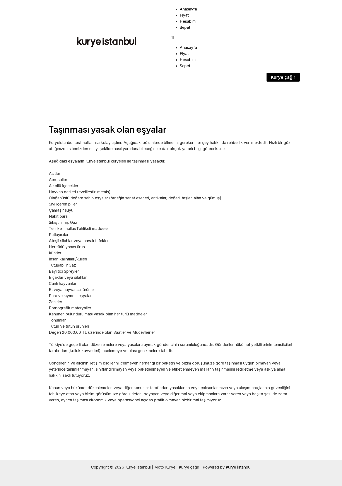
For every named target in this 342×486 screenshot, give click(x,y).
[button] (235, 37)
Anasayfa (188, 9)
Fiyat (184, 15)
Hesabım (188, 21)
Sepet (185, 27)
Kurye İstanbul (238, 467)
